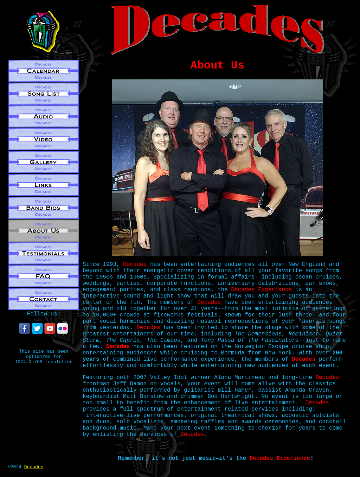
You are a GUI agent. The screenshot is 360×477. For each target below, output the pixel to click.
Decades (34, 467)
